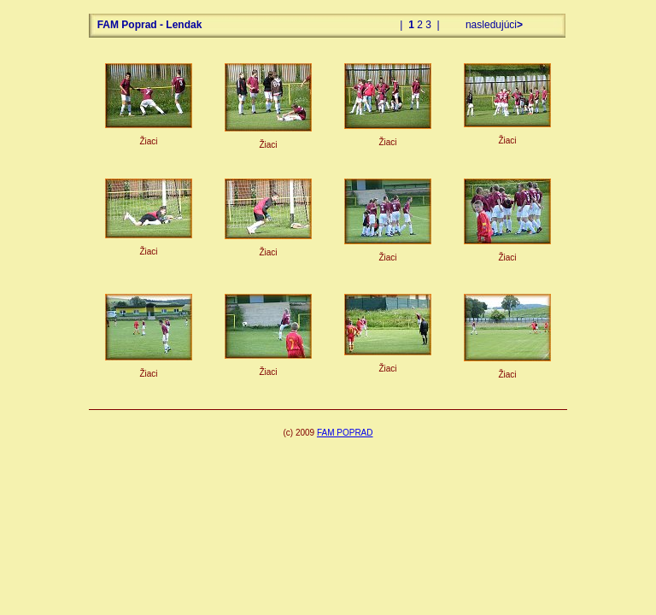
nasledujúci (493, 25)
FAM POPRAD (345, 432)
